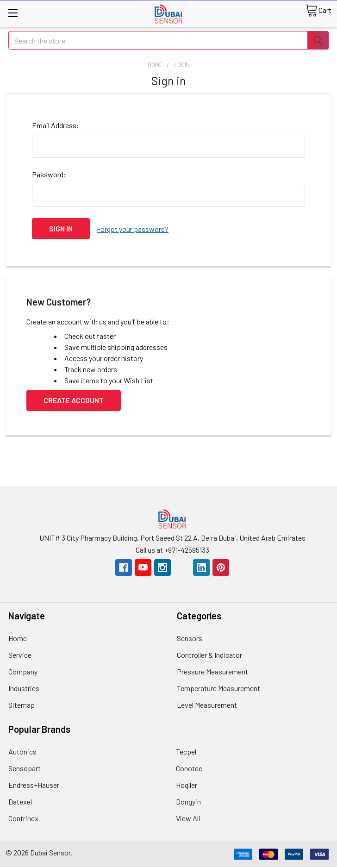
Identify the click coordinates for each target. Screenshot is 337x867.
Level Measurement (207, 703)
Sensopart (24, 767)
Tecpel (186, 750)
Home (17, 637)
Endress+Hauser (33, 784)
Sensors (189, 637)
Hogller (186, 784)
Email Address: (55, 125)
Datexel (20, 800)
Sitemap (21, 703)
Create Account (74, 398)
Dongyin (188, 800)
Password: (49, 174)
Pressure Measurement (212, 670)
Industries (23, 687)
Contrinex (23, 817)
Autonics (22, 750)
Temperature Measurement (218, 687)
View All (188, 817)
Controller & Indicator (209, 653)
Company (22, 670)
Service (19, 653)
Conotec (189, 767)
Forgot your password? (132, 228)
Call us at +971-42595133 (172, 548)
